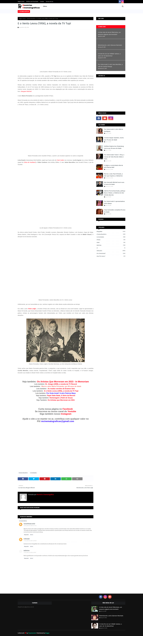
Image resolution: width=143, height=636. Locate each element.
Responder (26, 534)
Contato (42, 1)
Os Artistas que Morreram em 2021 (61, 400)
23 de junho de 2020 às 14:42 (30, 525)
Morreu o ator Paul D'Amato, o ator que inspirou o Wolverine (113, 175)
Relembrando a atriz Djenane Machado (110, 45)
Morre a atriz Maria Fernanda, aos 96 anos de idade (61, 386)
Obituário (111, 250)
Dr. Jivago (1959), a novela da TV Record (61, 384)
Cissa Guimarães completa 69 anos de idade (114, 211)
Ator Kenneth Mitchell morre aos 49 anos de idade (114, 183)
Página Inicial (21, 1)
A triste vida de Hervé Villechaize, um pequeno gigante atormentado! (109, 33)
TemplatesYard (32, 633)
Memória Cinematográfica (45, 494)
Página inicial (22, 18)
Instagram (66, 414)
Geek (111, 242)
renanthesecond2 (29, 524)
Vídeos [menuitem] (45, 6)
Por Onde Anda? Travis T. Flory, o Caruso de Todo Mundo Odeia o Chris (114, 157)
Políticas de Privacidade (32, 1)
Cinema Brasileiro (31, 18)
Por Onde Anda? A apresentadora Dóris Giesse (114, 202)
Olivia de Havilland (29, 162)
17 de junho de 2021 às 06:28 (30, 540)
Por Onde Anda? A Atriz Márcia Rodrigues (113, 130)
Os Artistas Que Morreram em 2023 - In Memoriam (62, 381)
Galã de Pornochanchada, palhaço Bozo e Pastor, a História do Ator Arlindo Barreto (114, 193)
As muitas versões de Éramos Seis (61, 389)
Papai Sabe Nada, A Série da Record (61, 395)
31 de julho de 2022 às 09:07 (30, 552)
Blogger (47, 633)
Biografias (111, 231)
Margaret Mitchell (26, 91)
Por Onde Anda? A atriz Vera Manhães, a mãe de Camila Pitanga (110, 65)
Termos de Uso (49, 1)
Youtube (71, 411)
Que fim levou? (111, 256)
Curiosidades (33, 472)
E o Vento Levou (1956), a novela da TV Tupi (61, 391)
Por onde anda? (111, 253)
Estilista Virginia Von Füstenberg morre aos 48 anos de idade (114, 147)
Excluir (31, 534)
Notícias (111, 245)
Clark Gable (60, 160)
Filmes (111, 239)
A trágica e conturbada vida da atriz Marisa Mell (113, 166)
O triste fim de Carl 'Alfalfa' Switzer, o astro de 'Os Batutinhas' (109, 55)
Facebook (68, 409)
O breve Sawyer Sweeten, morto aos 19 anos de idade (114, 139)
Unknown (27, 539)
